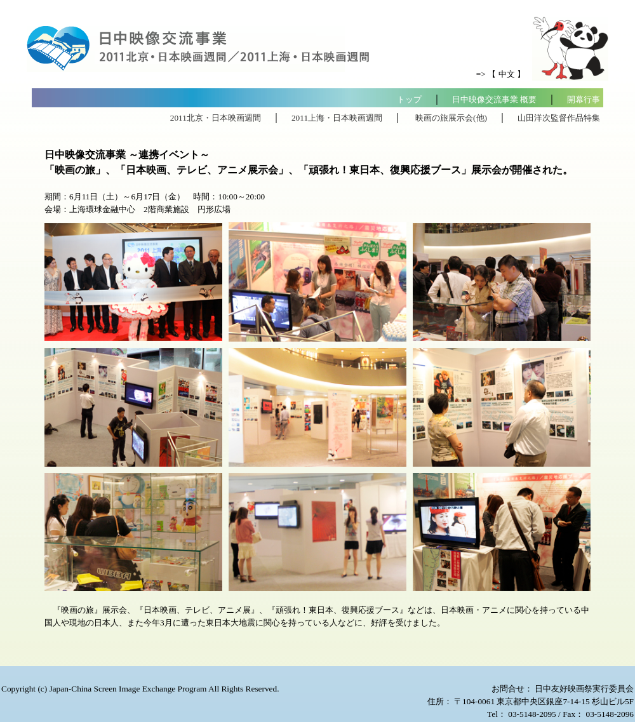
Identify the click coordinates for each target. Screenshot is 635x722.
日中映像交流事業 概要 (494, 99)
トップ (409, 99)
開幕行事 (583, 99)
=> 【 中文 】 (500, 74)
